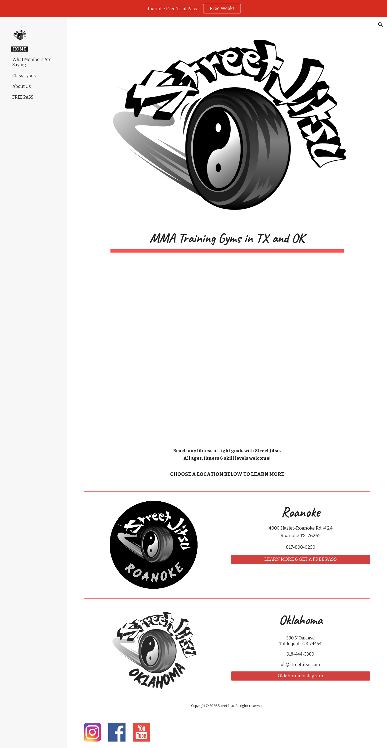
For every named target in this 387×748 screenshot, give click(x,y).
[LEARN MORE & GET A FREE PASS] (300, 559)
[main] (227, 239)
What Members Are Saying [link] (32, 62)
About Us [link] (21, 86)
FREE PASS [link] (22, 97)
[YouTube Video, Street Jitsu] (227, 349)
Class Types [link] (24, 75)
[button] (380, 24)
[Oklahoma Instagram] (300, 676)
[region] (193, 8)
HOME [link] (19, 49)
